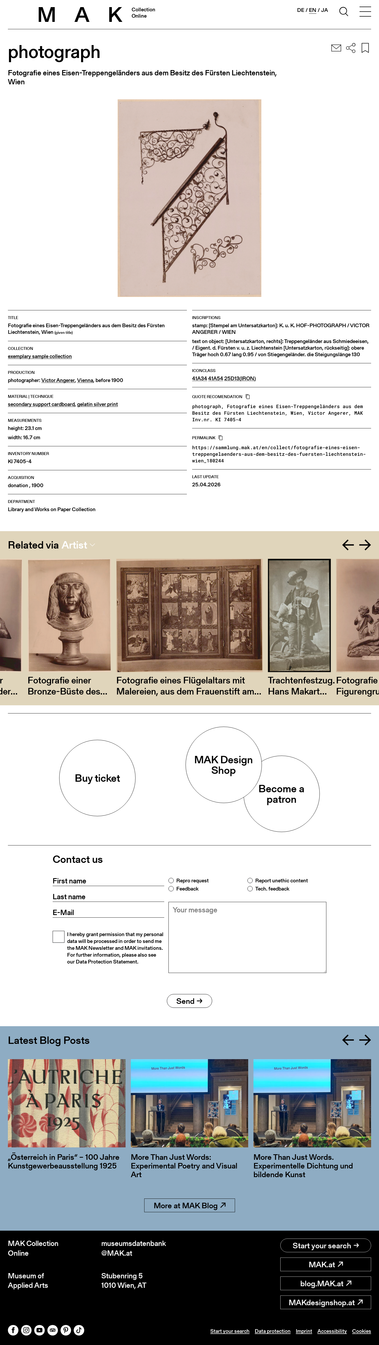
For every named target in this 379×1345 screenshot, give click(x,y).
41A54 (215, 378)
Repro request (192, 880)
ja (324, 10)
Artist (74, 545)
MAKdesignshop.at (326, 1302)
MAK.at (326, 1264)
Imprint (304, 1331)
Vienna (85, 380)
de (300, 10)
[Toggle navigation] (365, 12)
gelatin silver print (97, 404)
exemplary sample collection (40, 356)
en (312, 10)
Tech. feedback (272, 888)
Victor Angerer (58, 380)
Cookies (361, 1331)
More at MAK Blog (190, 1205)
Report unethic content (281, 880)
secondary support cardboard (41, 404)
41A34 (199, 378)
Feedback (187, 888)
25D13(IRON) (240, 378)
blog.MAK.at (325, 1283)
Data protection (273, 1331)
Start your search (326, 1245)
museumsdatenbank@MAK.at (133, 1248)
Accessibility (332, 1331)
